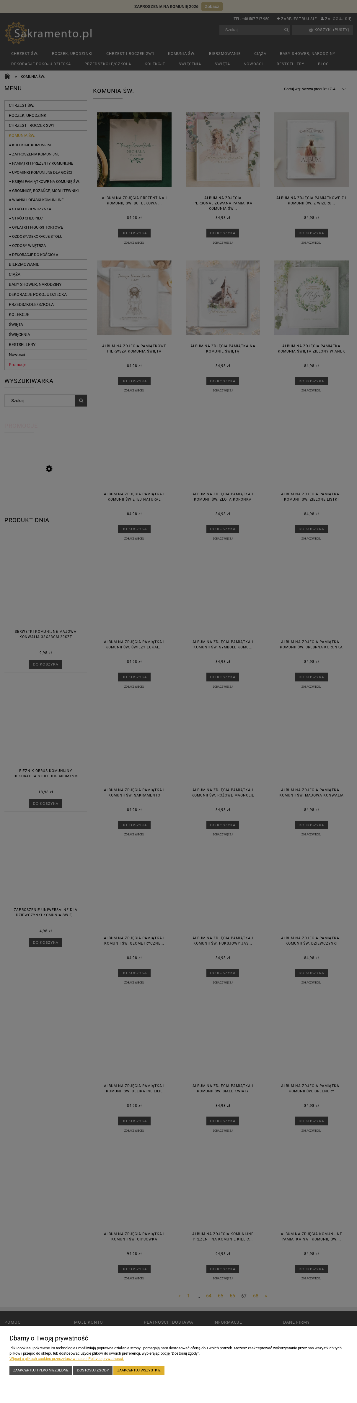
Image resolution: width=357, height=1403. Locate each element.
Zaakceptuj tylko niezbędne (41, 1370)
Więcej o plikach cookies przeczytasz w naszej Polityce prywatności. (66, 1358)
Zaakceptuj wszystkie (139, 1370)
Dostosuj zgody (93, 1370)
